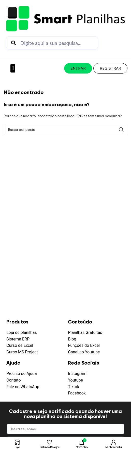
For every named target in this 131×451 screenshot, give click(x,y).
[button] (12, 68)
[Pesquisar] (65, 129)
